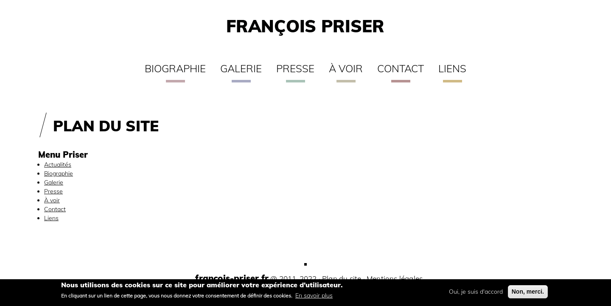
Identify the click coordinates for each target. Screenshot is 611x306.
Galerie (241, 68)
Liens (452, 68)
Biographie (175, 68)
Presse (295, 68)
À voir (346, 68)
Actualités (57, 164)
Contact (400, 68)
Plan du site (341, 278)
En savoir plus (314, 297)
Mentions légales (395, 278)
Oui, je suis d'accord (476, 294)
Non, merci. (528, 293)
